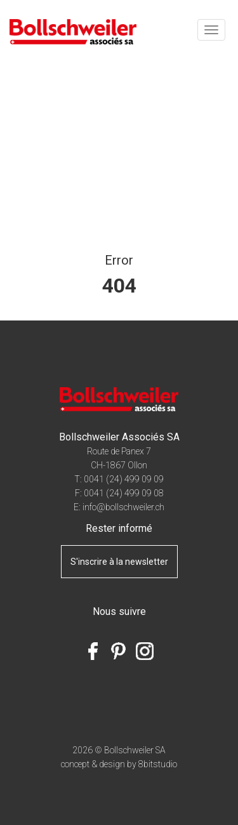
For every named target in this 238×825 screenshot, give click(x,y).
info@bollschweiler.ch (123, 507)
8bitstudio (157, 764)
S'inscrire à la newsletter (119, 562)
